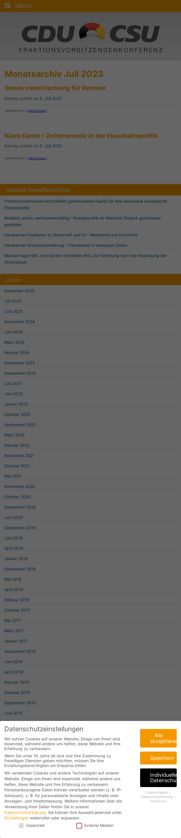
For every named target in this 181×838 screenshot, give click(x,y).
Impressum (158, 804)
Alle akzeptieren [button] (163, 742)
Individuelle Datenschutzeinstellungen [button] (163, 781)
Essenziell (31, 828)
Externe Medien (95, 828)
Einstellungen (16, 821)
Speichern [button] (162, 761)
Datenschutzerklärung (25, 815)
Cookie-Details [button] (157, 796)
